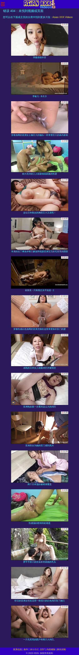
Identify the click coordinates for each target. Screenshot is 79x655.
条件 (26, 649)
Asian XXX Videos (62, 17)
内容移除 (51, 649)
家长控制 (61, 649)
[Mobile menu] (2, 4)
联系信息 (17, 649)
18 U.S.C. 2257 (37, 649)
